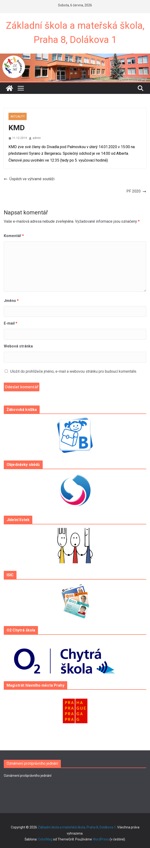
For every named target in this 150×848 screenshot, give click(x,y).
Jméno (11, 300)
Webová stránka (18, 346)
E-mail (10, 323)
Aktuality (17, 116)
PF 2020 (136, 191)
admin (37, 138)
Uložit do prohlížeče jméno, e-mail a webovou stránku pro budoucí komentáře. (73, 371)
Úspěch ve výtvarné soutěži (29, 179)
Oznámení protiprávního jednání (27, 775)
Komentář (14, 236)
